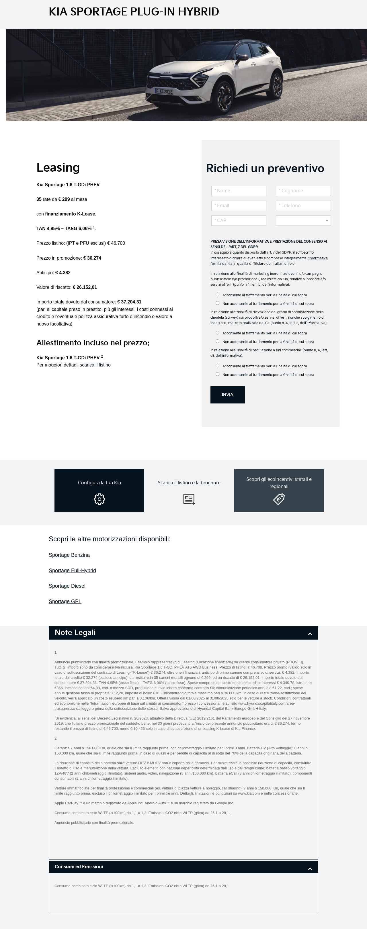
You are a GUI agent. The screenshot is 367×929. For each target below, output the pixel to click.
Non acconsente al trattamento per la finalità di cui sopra (265, 303)
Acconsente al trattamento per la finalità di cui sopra (261, 295)
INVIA (227, 394)
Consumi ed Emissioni (79, 867)
